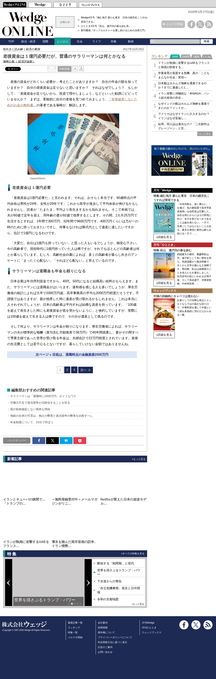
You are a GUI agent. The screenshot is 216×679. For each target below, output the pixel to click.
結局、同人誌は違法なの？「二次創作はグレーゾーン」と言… (183, 126)
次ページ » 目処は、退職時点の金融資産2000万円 (72, 354)
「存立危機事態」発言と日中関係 (118, 590)
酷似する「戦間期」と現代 (115, 563)
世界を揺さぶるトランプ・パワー (44, 600)
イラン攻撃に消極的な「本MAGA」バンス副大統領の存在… (183, 95)
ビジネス (62, 41)
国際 (45, 41)
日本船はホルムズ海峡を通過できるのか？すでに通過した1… (182, 85)
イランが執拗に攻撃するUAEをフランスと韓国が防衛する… (184, 65)
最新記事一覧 (75, 622)
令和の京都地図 (108, 599)
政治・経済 (28, 41)
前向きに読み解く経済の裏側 (21, 49)
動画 (131, 41)
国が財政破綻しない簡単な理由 (30, 409)
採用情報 (103, 627)
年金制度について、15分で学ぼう (31, 422)
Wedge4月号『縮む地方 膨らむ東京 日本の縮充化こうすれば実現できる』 (115, 19)
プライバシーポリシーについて (115, 637)
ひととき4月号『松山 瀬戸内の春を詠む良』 (106, 26)
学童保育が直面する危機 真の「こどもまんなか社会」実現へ (183, 75)
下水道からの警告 (109, 581)
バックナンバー (17, 440)
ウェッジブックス (151, 632)
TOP (11, 41)
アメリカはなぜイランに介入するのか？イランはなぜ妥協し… (183, 116)
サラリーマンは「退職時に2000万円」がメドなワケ (43, 396)
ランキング (74, 627)
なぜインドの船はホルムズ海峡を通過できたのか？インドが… (183, 106)
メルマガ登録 (174, 24)
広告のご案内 (105, 647)
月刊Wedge (148, 622)
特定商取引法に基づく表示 (112, 642)
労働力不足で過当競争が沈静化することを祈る (40, 402)
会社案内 (103, 622)
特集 (114, 41)
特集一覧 (73, 632)
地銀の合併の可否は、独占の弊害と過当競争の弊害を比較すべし (51, 415)
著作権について (106, 632)
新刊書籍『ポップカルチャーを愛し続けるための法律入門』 (114, 30)
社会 (80, 41)
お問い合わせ (105, 652)
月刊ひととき (149, 627)
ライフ (96, 41)
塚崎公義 (19, 61)
